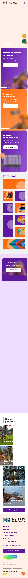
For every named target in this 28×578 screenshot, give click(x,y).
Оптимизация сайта (10, 571)
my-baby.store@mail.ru (13, 545)
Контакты (7, 538)
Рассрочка (6, 529)
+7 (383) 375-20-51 (11, 542)
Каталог (6, 526)
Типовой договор (8, 535)
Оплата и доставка (10, 532)
